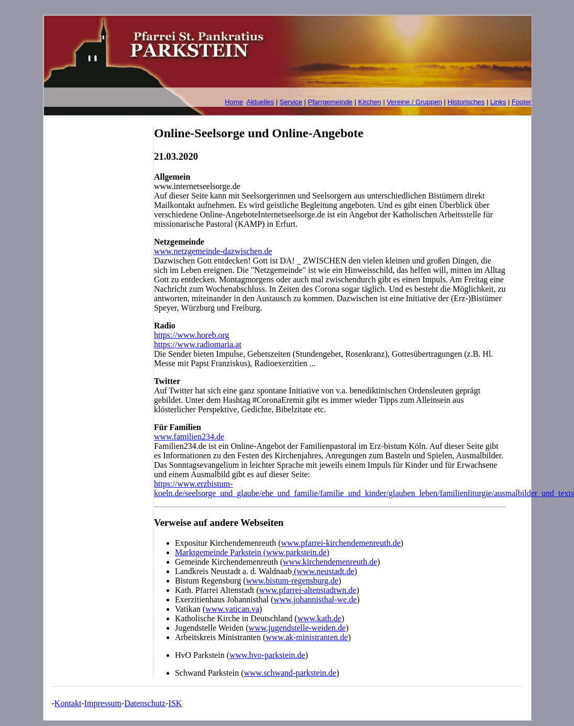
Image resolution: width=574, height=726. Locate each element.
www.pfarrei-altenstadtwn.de (308, 590)
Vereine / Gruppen (414, 102)
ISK (175, 703)
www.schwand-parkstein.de (290, 672)
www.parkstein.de (296, 552)
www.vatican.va (232, 608)
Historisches (466, 102)
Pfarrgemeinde (330, 102)
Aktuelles (260, 102)
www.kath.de (319, 618)
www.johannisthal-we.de (315, 599)
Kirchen (369, 102)
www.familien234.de (189, 436)
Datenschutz (144, 703)
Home (234, 102)
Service (291, 102)
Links (498, 102)
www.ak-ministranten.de (307, 637)
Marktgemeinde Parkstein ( (220, 552)
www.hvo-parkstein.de (267, 655)
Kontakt (68, 703)
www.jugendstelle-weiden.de (297, 627)
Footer (522, 102)
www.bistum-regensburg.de (292, 580)
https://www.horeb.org (191, 335)
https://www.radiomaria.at (197, 344)
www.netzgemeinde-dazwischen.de (213, 251)
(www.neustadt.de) (324, 571)
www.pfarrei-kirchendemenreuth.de (341, 542)
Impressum (103, 703)
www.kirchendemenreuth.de (330, 561)
